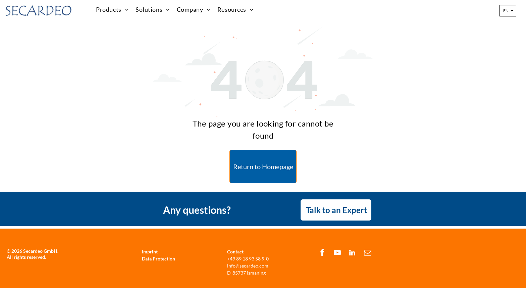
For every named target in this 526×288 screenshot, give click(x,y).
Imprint (150, 251)
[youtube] (337, 253)
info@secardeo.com (247, 266)
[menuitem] (112, 9)
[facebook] (322, 253)
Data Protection (158, 258)
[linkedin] (352, 253)
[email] (367, 253)
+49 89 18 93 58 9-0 (248, 258)
